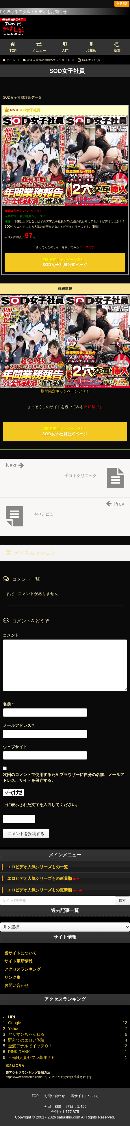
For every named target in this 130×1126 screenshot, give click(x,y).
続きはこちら (15, 1065)
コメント (11, 635)
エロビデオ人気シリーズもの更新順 (45, 890)
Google (14, 1022)
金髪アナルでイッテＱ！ (30, 1046)
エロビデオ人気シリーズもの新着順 (43, 878)
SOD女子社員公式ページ (65, 262)
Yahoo (13, 1028)
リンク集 (12, 977)
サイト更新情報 (18, 961)
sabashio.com (68, 1117)
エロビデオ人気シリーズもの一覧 (37, 867)
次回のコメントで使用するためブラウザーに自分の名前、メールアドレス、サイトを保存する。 (63, 777)
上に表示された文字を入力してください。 (41, 804)
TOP (34, 1096)
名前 (8, 704)
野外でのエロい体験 (26, 1040)
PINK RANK (19, 1051)
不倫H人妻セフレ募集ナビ (31, 1057)
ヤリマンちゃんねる (26, 1034)
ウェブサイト (15, 746)
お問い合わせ (16, 985)
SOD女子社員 (29, 110)
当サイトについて (20, 953)
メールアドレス (18, 725)
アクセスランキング (22, 969)
